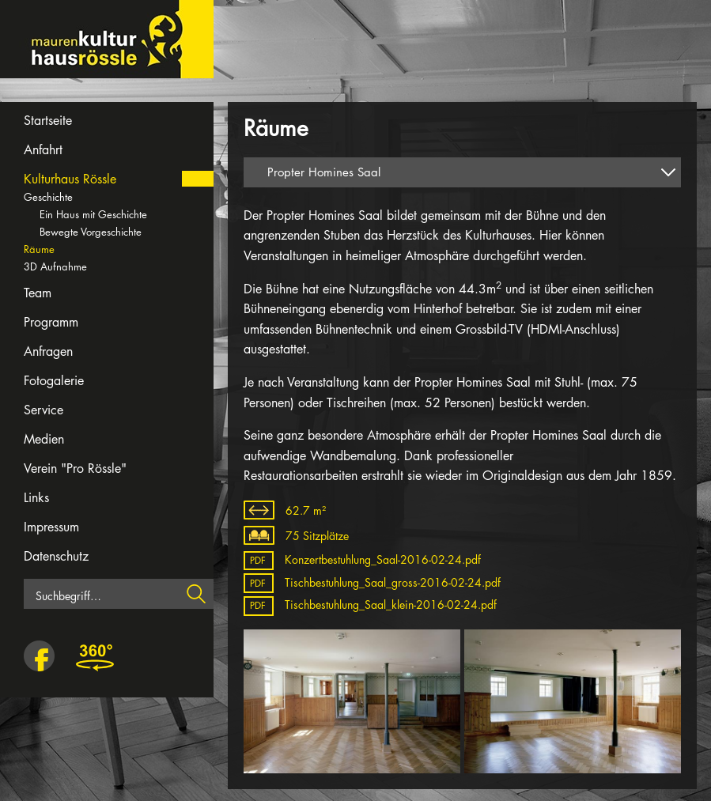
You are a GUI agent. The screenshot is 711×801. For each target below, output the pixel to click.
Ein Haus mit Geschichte (93, 214)
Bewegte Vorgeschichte (91, 232)
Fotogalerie (54, 380)
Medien (44, 439)
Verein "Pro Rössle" (75, 468)
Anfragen (48, 351)
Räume (39, 249)
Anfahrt (43, 150)
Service (43, 410)
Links (36, 497)
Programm (51, 322)
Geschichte (48, 197)
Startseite (48, 120)
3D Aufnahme (55, 266)
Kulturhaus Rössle (70, 179)
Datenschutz (56, 556)
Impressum (51, 527)
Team (37, 293)
